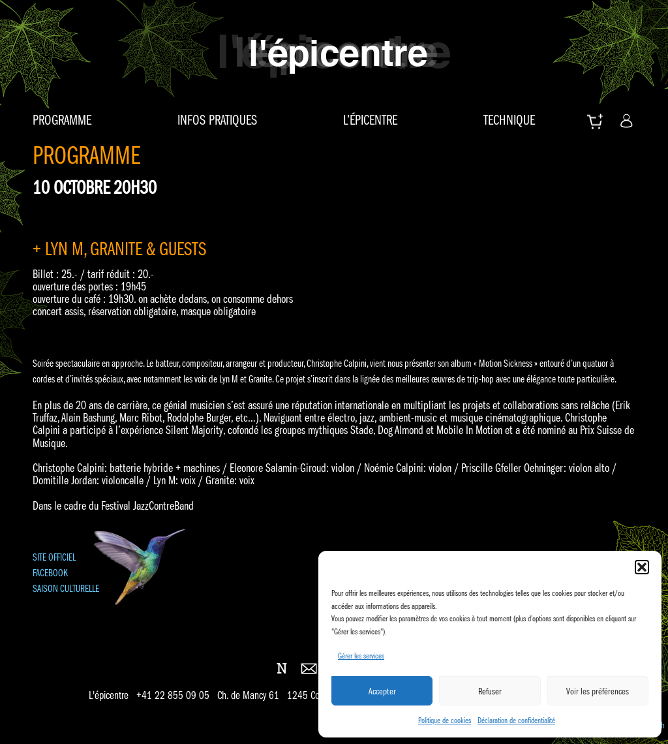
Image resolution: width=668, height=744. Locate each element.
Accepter (382, 691)
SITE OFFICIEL (54, 557)
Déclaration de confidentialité (516, 720)
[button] (641, 567)
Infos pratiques (217, 120)
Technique (509, 120)
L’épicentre (370, 120)
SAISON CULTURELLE (66, 588)
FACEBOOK (50, 572)
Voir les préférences (597, 691)
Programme (62, 120)
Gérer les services (361, 655)
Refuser (490, 691)
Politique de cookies (444, 720)
